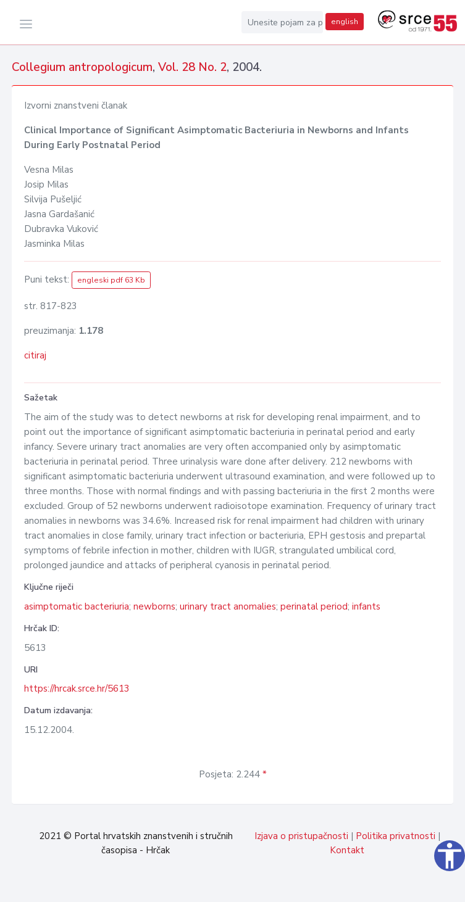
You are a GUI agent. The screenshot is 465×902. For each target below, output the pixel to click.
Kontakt (347, 850)
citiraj (35, 355)
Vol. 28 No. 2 (192, 67)
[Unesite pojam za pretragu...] (282, 22)
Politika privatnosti (395, 836)
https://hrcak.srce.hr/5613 (77, 688)
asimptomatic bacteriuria (76, 606)
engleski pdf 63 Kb (111, 280)
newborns (154, 606)
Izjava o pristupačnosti (301, 836)
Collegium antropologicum (82, 67)
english (344, 22)
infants (366, 606)
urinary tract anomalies (228, 606)
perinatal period (314, 606)
